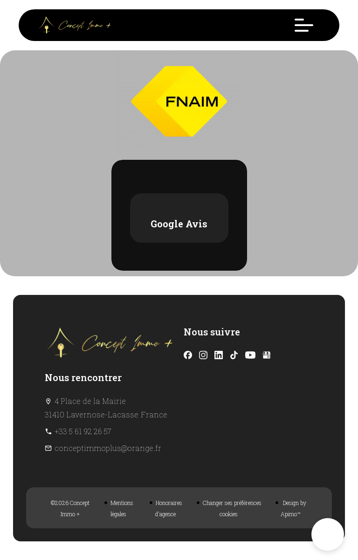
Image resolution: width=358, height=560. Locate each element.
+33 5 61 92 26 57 (83, 431)
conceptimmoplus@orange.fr (108, 448)
